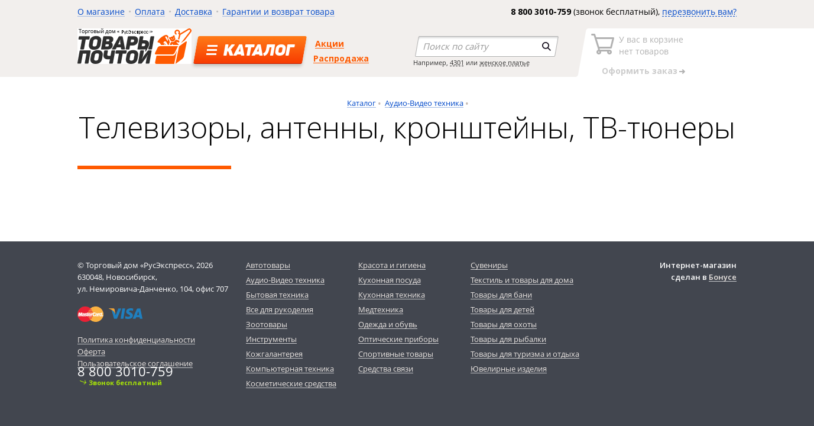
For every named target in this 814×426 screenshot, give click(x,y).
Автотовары (268, 265)
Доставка (193, 11)
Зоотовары (266, 324)
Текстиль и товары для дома (522, 280)
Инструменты (271, 339)
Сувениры (489, 265)
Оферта (91, 351)
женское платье (504, 62)
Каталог (361, 103)
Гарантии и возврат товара (278, 11)
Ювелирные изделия (509, 368)
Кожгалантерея (274, 353)
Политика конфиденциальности (136, 339)
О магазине (101, 11)
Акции (329, 43)
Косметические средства (291, 383)
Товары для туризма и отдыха (525, 353)
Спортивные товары (395, 353)
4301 (457, 62)
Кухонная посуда (389, 280)
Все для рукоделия (279, 309)
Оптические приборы (398, 339)
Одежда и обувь (387, 324)
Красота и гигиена (392, 265)
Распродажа (341, 58)
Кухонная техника (391, 294)
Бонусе (723, 277)
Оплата (150, 11)
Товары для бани (501, 294)
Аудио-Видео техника (424, 103)
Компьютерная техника (290, 368)
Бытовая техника (277, 294)
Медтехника (380, 309)
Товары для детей (502, 309)
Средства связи (385, 368)
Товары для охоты (504, 324)
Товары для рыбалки (508, 339)
